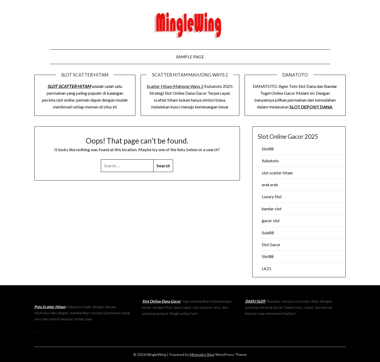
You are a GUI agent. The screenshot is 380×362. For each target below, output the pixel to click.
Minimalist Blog (202, 354)
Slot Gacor (271, 244)
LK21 (266, 268)
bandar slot (272, 208)
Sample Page (190, 56)
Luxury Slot (272, 196)
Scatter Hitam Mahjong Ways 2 (175, 86)
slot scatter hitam (277, 172)
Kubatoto (270, 160)
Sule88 (268, 232)
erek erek (270, 184)
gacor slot (271, 220)
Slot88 (268, 148)
